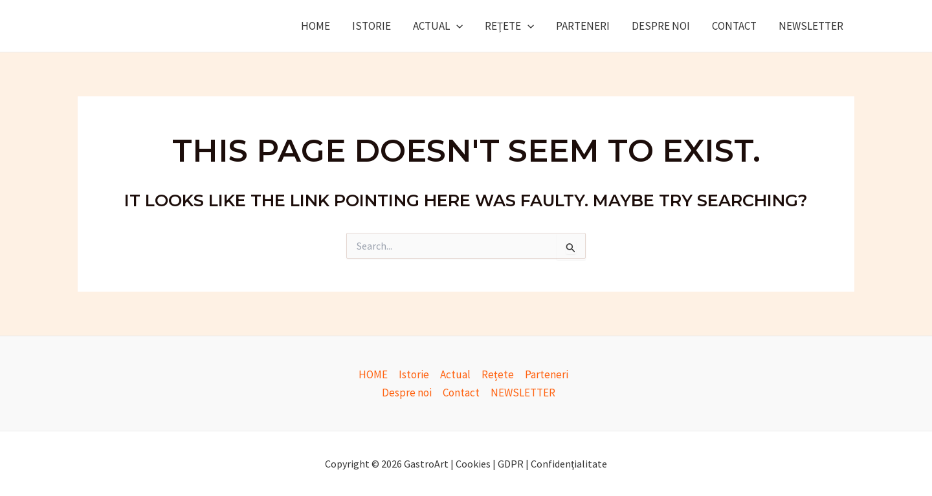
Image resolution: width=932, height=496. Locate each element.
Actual (438, 26)
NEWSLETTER (811, 26)
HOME (315, 26)
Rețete (509, 26)
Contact (734, 26)
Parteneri (583, 26)
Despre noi (661, 26)
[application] (456, 26)
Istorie (371, 26)
